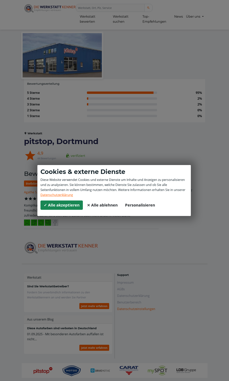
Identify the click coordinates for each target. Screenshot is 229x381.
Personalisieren (140, 205)
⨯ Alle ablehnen (102, 205)
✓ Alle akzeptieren (62, 205)
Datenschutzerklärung (56, 195)
